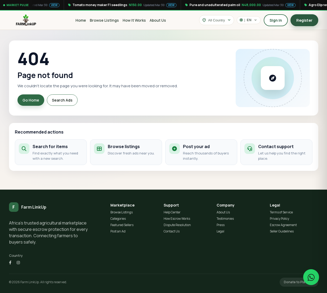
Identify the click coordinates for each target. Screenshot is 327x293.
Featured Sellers (121, 225)
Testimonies (225, 218)
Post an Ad (118, 231)
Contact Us (172, 231)
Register (304, 20)
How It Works (134, 20)
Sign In (276, 20)
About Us (158, 20)
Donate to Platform (299, 282)
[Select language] (249, 20)
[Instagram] (18, 262)
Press (221, 225)
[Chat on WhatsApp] (311, 277)
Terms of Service (281, 212)
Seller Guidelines (282, 231)
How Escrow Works (177, 218)
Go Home (31, 100)
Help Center (172, 212)
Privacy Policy (279, 218)
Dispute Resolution (177, 225)
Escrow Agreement (283, 225)
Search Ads (62, 100)
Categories (118, 218)
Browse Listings (104, 20)
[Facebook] (10, 262)
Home (80, 20)
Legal (220, 231)
